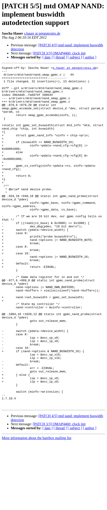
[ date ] (47, 57)
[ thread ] (60, 57)
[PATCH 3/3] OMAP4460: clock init (59, 53)
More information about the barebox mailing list (36, 506)
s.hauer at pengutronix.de (42, 33)
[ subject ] (75, 57)
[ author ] (89, 57)
